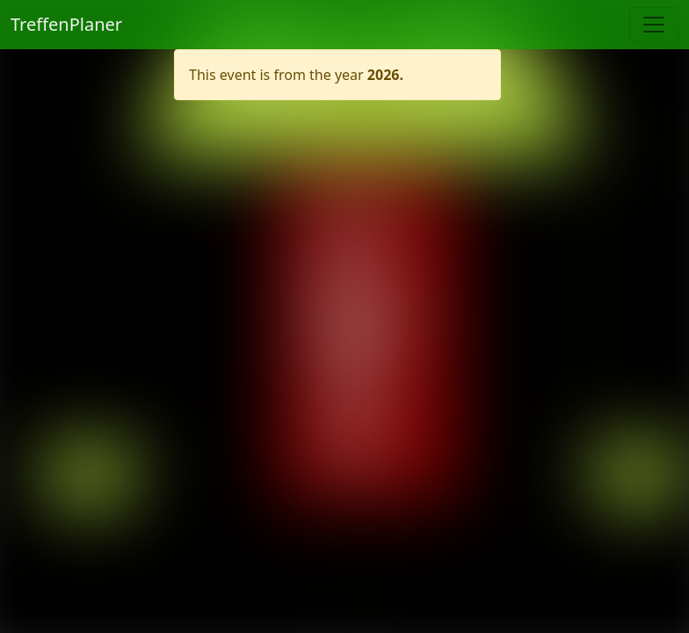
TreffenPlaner (66, 24)
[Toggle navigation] (653, 24)
